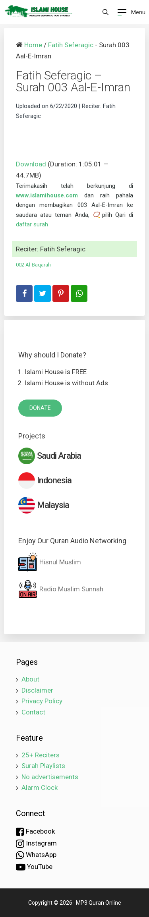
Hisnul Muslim (49, 561)
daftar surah (32, 224)
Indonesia (45, 480)
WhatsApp (36, 855)
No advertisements (49, 777)
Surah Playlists (43, 766)
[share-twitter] (42, 293)
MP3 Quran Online (98, 903)
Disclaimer (37, 690)
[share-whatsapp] (79, 293)
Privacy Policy (41, 701)
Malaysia (43, 505)
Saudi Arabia (49, 456)
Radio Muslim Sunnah (60, 588)
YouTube (34, 867)
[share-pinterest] (60, 293)
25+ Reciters (40, 755)
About (30, 679)
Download (31, 164)
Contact (33, 712)
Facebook (35, 831)
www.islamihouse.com (47, 195)
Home (33, 45)
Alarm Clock (39, 788)
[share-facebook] (24, 293)
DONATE (40, 408)
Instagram (36, 843)
